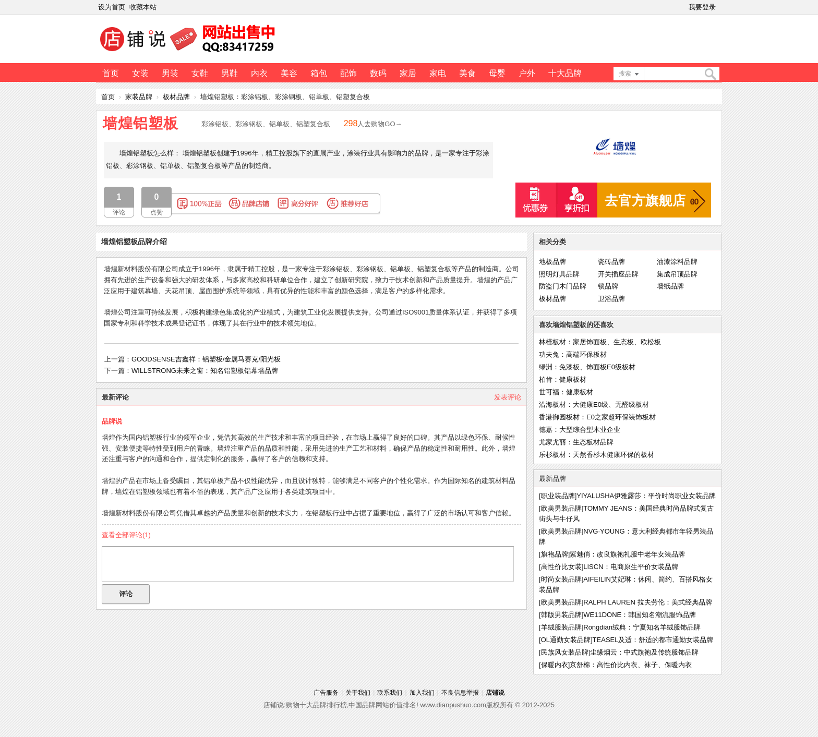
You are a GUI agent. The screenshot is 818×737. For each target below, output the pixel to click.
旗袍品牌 (554, 554)
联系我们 (389, 692)
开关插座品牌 (618, 274)
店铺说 (495, 692)
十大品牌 (565, 73)
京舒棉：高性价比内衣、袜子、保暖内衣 (631, 665)
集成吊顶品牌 (677, 274)
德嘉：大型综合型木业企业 (579, 429)
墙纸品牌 (670, 286)
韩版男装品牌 (561, 615)
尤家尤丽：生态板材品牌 (576, 442)
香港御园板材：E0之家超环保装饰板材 (597, 417)
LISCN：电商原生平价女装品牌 (630, 567)
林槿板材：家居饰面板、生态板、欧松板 (600, 342)
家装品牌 (138, 97)
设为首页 (111, 7)
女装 (140, 73)
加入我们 (422, 692)
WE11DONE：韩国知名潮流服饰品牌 (639, 615)
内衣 (259, 73)
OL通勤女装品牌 (566, 640)
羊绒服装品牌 (561, 627)
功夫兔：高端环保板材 (573, 354)
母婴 (497, 73)
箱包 (318, 73)
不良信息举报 (460, 692)
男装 (170, 73)
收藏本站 (143, 7)
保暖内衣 (554, 665)
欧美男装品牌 (561, 508)
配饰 (348, 73)
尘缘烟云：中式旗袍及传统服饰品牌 (644, 652)
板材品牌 (176, 97)
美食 (467, 73)
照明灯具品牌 (559, 274)
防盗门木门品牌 (562, 286)
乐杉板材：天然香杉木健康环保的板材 (596, 454)
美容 (289, 73)
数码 (378, 73)
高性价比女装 (561, 567)
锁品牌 (608, 286)
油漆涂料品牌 (677, 261)
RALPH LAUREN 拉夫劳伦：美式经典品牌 (647, 602)
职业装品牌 (558, 496)
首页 (110, 73)
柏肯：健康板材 (562, 379)
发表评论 (507, 397)
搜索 (625, 73)
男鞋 (229, 73)
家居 (408, 73)
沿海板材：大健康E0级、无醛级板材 (594, 404)
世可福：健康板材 (566, 392)
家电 (437, 73)
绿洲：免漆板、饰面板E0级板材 (587, 367)
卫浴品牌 (611, 299)
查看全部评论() (126, 535)
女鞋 (199, 73)
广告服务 (326, 692)
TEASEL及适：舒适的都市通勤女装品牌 (653, 640)
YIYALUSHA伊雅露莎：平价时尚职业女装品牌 (646, 496)
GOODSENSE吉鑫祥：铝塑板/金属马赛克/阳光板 (206, 359)
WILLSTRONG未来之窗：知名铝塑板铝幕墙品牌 (204, 370)
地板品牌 (552, 261)
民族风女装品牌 (564, 652)
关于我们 (357, 692)
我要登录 (702, 7)
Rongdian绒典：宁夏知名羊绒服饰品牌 (642, 627)
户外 (527, 73)
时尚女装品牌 (561, 579)
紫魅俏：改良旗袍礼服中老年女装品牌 (627, 554)
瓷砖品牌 (611, 261)
